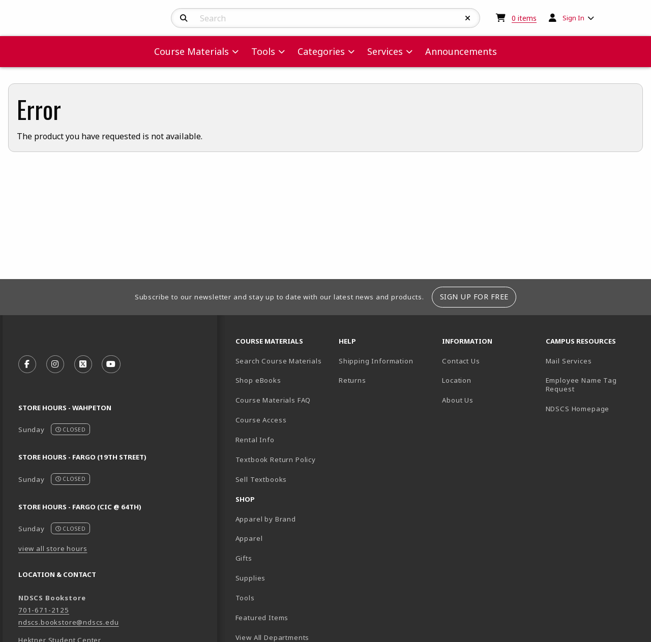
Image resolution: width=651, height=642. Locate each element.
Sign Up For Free (474, 296)
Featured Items (262, 617)
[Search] (184, 18)
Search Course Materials (278, 360)
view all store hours (52, 548)
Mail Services (569, 360)
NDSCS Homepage (578, 408)
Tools (245, 597)
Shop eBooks (258, 380)
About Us (458, 400)
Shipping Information (376, 360)
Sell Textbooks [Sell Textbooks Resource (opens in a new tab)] (261, 479)
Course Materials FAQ (273, 400)
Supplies (250, 578)
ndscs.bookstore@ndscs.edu (68, 622)
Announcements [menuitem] (461, 51)
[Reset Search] (468, 18)
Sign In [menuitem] (573, 17)
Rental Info (255, 439)
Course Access (261, 419)
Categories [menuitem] (321, 51)
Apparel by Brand (265, 519)
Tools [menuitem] (263, 51)
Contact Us (461, 360)
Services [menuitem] (385, 51)
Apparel (249, 538)
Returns (352, 380)
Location (456, 380)
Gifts (243, 558)
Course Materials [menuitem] (191, 51)
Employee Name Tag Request (581, 384)
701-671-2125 (43, 610)
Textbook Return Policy (275, 459)
